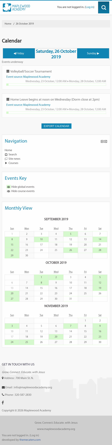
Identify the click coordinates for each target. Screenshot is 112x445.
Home (8, 150)
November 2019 (56, 306)
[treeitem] (56, 150)
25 (85, 293)
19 (70, 244)
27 (85, 250)
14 (100, 239)
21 (100, 244)
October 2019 (56, 263)
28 (100, 250)
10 (41, 239)
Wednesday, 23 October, (40, 81)
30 (26, 255)
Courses (13, 163)
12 (70, 239)
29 (12, 255)
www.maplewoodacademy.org (56, 429)
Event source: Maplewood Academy (28, 76)
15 (12, 244)
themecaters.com (30, 439)
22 (12, 250)
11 (56, 239)
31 (70, 298)
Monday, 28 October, (82, 81)
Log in (89, 7)
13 (85, 239)
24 (70, 293)
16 (56, 288)
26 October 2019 (25, 23)
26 (70, 250)
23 (56, 293)
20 (85, 244)
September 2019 (56, 219)
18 (56, 244)
